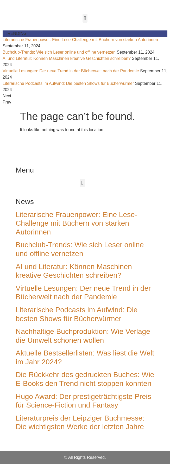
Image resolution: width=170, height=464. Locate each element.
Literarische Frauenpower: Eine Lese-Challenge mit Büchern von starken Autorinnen (80, 39)
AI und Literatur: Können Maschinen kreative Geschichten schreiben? (67, 58)
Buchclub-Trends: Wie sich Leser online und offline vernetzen (59, 52)
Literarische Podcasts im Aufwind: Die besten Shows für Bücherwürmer (68, 83)
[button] (85, 18)
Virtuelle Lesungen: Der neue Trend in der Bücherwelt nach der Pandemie (71, 71)
